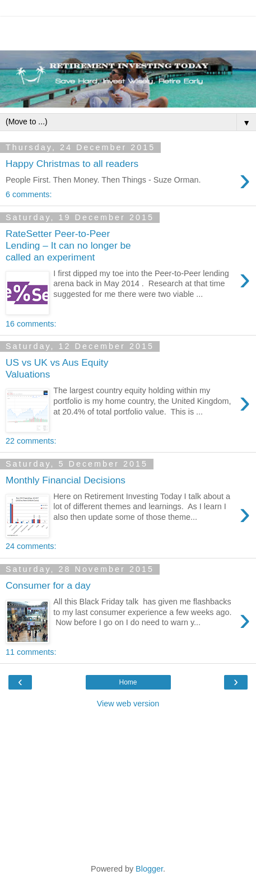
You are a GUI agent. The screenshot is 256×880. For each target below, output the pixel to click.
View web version (128, 703)
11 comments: (31, 652)
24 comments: (31, 546)
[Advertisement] (128, 31)
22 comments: (31, 440)
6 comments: (29, 194)
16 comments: (31, 323)
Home (128, 682)
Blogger (149, 868)
